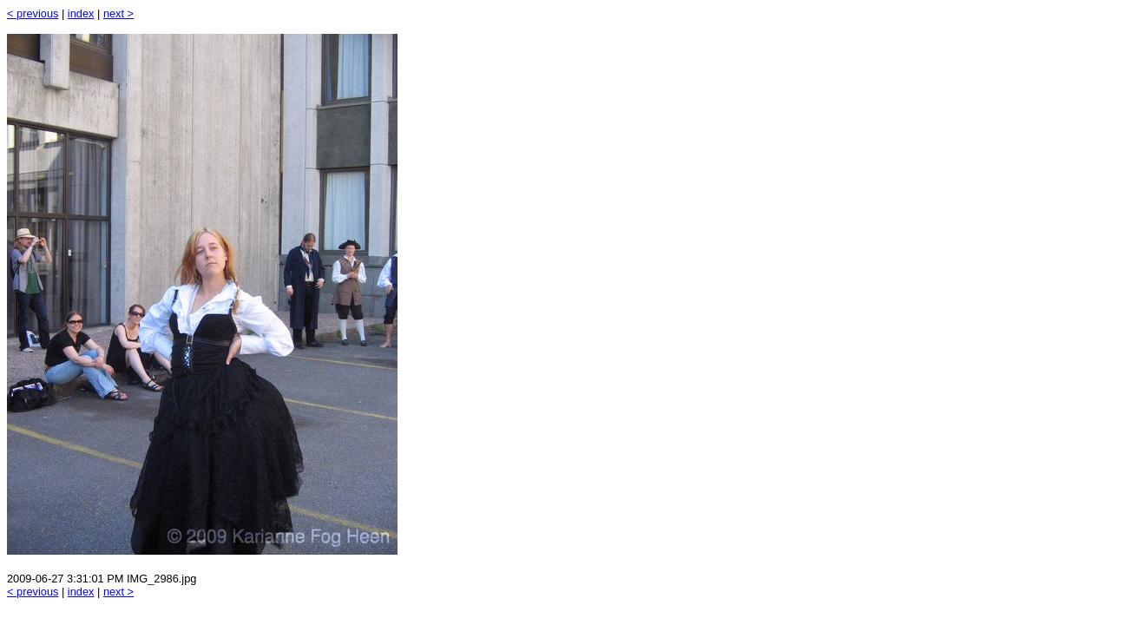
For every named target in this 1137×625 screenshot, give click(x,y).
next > (118, 13)
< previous (32, 13)
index (81, 13)
